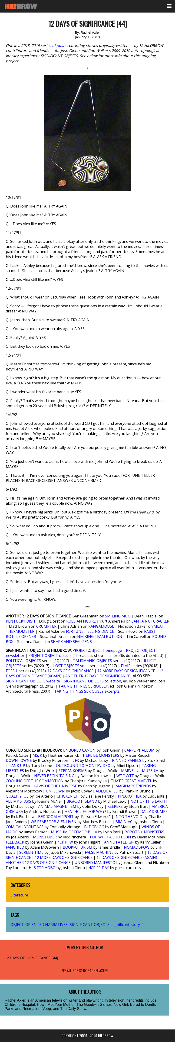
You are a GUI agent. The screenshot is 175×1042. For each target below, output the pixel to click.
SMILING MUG (117, 616)
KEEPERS (115, 806)
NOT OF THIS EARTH (148, 801)
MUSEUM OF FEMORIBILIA (74, 831)
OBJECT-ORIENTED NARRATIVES (39, 924)
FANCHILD (15, 847)
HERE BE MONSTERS (101, 755)
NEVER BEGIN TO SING (54, 775)
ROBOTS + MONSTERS (144, 831)
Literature (19, 895)
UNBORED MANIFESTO (95, 862)
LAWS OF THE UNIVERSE (55, 786)
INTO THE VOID (128, 816)
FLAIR (126, 665)
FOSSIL (12, 670)
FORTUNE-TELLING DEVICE (90, 631)
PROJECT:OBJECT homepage (97, 650)
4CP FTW (65, 842)
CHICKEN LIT (68, 796)
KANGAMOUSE (101, 626)
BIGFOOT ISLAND (81, 801)
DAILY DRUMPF (153, 811)
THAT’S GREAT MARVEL (131, 780)
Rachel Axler (98, 971)
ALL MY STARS (18, 801)
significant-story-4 (127, 924)
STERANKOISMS (72, 770)
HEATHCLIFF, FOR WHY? (85, 811)
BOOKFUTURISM (77, 847)
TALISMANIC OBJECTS (92, 660)
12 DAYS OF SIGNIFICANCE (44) (31, 958)
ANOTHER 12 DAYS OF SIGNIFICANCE (97, 675)
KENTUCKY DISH (20, 621)
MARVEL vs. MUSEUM (140, 770)
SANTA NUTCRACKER (150, 621)
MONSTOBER (45, 837)
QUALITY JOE (17, 796)
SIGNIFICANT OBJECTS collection (92, 681)
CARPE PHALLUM (139, 750)
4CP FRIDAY (99, 867)
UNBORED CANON (79, 750)
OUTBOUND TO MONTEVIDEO (83, 765)
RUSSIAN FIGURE (81, 621)
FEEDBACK (15, 842)
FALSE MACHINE (99, 852)
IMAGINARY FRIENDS (132, 786)
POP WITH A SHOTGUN (110, 837)
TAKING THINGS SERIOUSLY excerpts (86, 691)
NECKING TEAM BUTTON (99, 636)
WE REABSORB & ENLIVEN (53, 821)
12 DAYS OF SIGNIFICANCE (70, 670)
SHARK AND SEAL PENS (71, 641)
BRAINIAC (123, 821)
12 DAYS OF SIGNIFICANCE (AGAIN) (126, 857)
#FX (75, 760)
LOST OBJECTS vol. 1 (71, 665)
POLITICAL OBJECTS (23, 660)
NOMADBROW (136, 847)
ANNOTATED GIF (119, 842)
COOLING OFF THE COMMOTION (35, 780)
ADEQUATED (107, 791)
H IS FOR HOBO (42, 867)
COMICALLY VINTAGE (24, 826)
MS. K (37, 755)
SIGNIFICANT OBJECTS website (33, 681)
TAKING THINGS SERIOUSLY (83, 686)
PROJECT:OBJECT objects (50, 655)
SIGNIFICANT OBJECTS (89, 924)
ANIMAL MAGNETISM (57, 806)
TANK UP (17, 765)
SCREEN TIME (31, 852)
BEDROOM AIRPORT (56, 816)
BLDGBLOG (94, 826)
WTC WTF (125, 775)
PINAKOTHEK (130, 796)
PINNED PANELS (126, 760)
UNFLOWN (55, 791)
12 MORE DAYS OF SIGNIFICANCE (126, 670)
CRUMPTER (46, 626)
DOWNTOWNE (19, 760)
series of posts (53, 45)
